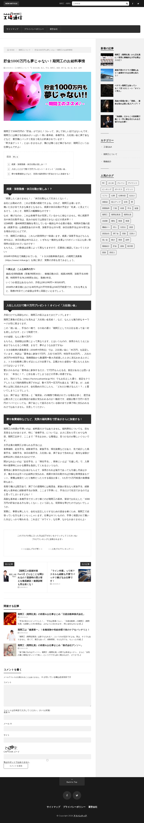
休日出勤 (36, 68)
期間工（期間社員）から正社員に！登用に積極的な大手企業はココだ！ (89, 3)
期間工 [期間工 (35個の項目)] (105, 214)
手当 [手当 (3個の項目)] (129, 208)
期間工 (52, 68)
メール (8, 724)
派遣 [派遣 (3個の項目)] (131, 227)
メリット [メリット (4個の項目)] (129, 189)
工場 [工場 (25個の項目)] (115, 208)
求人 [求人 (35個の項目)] (115, 227)
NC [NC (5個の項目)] (103, 183)
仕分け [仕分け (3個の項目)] (132, 195)
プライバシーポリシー (34, 29)
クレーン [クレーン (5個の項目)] (121, 183)
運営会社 (54, 29)
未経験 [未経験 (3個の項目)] (105, 221)
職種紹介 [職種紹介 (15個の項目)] (106, 246)
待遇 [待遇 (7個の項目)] (122, 208)
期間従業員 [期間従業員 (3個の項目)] (115, 214)
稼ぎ (75, 68)
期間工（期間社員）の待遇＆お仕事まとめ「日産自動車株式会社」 (51, 614)
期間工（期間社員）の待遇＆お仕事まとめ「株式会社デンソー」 (50, 645)
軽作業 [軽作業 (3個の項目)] (130, 246)
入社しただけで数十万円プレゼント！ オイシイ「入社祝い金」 (37, 169)
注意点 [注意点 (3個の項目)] (123, 227)
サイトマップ (12, 29)
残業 (58, 68)
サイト (7, 735)
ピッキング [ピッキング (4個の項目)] (106, 189)
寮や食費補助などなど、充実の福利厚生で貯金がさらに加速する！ (39, 174)
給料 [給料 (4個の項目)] (127, 240)
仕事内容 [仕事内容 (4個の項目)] (122, 195)
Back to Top (72, 782)
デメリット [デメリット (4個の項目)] (132, 183)
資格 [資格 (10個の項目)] (122, 246)
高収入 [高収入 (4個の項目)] (112, 252)
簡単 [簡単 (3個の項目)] (120, 240)
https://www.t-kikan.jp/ (17, 260)
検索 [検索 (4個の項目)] (127, 221)
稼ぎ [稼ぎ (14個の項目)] (113, 240)
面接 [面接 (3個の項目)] (104, 252)
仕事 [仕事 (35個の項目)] (113, 195)
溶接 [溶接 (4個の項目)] (124, 233)
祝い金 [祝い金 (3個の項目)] (105, 240)
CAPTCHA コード (12, 752)
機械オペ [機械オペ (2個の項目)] (106, 227)
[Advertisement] (89, 16)
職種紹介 (107, 161)
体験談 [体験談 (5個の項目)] (105, 202)
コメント (8, 682)
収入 (42, 68)
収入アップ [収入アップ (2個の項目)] (115, 202)
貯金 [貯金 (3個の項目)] (115, 246)
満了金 (63, 68)
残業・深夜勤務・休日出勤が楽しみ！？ (27, 164)
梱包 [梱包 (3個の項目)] (113, 221)
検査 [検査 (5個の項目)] (120, 221)
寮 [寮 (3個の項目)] (132, 202)
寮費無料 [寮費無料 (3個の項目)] (106, 208)
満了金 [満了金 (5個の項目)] (116, 233)
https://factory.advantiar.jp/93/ (39, 378)
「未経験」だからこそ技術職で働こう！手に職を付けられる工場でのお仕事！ (127, 119)
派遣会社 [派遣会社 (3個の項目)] (106, 233)
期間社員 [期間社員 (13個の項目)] (127, 214)
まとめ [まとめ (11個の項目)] (111, 183)
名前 (7, 712)
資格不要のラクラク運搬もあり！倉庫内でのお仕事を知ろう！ (127, 73)
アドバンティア (80, 816)
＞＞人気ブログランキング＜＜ (61, 549)
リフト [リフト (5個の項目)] (105, 195)
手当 (47, 68)
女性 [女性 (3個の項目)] (126, 202)
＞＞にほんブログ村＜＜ (32, 549)
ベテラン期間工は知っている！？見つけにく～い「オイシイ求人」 (127, 88)
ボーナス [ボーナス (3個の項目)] (118, 189)
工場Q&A (108, 147)
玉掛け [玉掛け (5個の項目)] (132, 233)
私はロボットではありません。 (17, 762)
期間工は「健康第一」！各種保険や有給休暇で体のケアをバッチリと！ (54, 629)
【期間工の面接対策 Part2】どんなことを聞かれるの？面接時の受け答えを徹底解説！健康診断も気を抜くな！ (31, 577)
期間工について (23, 68)
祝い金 (70, 68)
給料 (80, 68)
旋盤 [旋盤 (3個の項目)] (136, 208)
